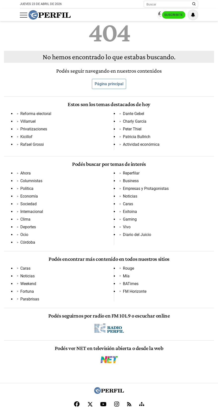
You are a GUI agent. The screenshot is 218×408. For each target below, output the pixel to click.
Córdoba (95, 177)
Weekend (27, 250)
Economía (27, 185)
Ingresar (148, 15)
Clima (24, 208)
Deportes (96, 162)
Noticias (95, 208)
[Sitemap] (141, 358)
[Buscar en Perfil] (194, 4)
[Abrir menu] (23, 15)
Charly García (100, 129)
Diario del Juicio (172, 193)
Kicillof (25, 136)
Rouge (93, 250)
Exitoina (165, 170)
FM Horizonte (169, 250)
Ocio (92, 170)
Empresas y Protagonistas (111, 201)
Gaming (164, 177)
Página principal (109, 84)
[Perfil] (109, 346)
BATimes (165, 242)
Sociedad (27, 193)
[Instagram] (116, 358)
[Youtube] (103, 358)
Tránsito (164, 375)
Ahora (24, 162)
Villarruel (26, 121)
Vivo (161, 185)
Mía (161, 234)
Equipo (113, 375)
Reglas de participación (137, 375)
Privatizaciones (32, 129)
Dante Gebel (98, 121)
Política (25, 177)
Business (96, 193)
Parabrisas (97, 242)
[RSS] (129, 358)
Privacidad (98, 375)
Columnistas (30, 170)
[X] (89, 358)
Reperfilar (96, 185)
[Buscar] (169, 4)
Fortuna (95, 234)
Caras (163, 162)
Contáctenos (78, 375)
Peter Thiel (97, 136)
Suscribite (173, 15)
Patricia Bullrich (171, 113)
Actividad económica (176, 121)
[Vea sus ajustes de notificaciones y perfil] (193, 15)
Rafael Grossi (100, 113)
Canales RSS (32, 375)
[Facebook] (77, 358)
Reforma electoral (34, 113)
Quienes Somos (55, 375)
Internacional (30, 201)
